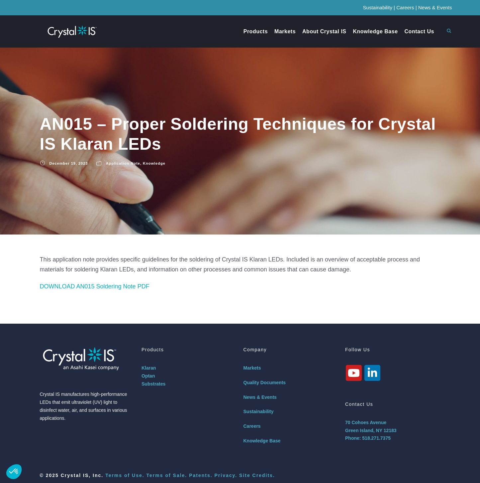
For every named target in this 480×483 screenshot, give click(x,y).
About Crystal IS (324, 31)
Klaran (149, 368)
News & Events (435, 7)
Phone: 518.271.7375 (368, 438)
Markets (285, 31)
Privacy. (225, 475)
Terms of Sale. (166, 475)
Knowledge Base (375, 31)
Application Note (123, 163)
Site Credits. (257, 475)
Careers (405, 7)
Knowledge (154, 163)
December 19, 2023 (68, 163)
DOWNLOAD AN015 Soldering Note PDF (94, 286)
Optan (148, 376)
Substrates (153, 384)
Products (255, 31)
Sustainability (377, 7)
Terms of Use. (124, 475)
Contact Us (419, 31)
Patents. (200, 475)
